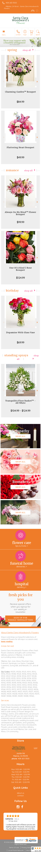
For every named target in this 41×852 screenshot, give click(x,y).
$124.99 (20, 277)
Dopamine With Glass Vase (20, 332)
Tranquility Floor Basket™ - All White (20, 401)
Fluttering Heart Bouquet (20, 147)
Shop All (27, 50)
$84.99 (20, 101)
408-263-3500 (11, 3)
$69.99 (20, 342)
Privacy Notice (27, 847)
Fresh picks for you (21, 603)
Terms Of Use (14, 847)
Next (37, 82)
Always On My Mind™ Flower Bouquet (20, 213)
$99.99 (20, 222)
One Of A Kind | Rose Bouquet (20, 269)
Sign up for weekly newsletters (20, 619)
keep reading (6, 641)
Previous (3, 82)
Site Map (29, 850)
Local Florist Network (16, 850)
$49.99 (20, 157)
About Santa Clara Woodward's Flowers (20, 632)
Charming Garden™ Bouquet (20, 92)
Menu (4, 35)
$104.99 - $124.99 (20, 410)
